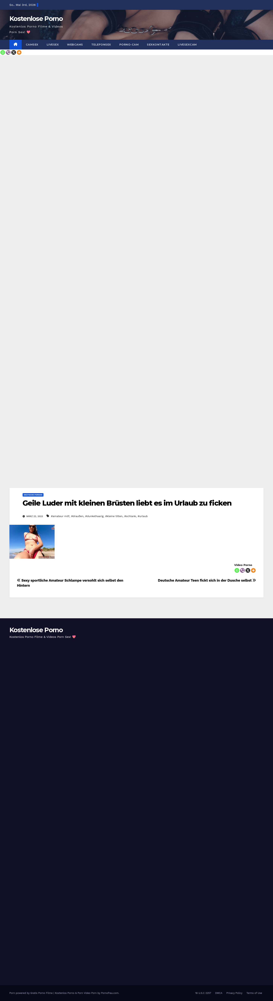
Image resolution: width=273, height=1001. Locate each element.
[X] (13, 52)
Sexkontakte (158, 44)
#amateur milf (60, 516)
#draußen (77, 516)
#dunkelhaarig (94, 516)
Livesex (53, 44)
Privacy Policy (234, 993)
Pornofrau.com (110, 993)
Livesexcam (187, 44)
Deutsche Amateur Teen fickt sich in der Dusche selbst (207, 580)
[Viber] (8, 52)
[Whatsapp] (2, 52)
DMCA (218, 993)
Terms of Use (254, 993)
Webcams (75, 44)
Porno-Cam (129, 44)
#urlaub (143, 516)
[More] (19, 52)
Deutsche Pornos (33, 495)
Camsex (32, 44)
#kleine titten (113, 516)
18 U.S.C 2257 (203, 993)
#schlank (130, 516)
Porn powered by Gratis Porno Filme (31, 993)
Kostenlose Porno (36, 19)
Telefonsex (101, 44)
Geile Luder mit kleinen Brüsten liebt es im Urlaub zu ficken (127, 503)
